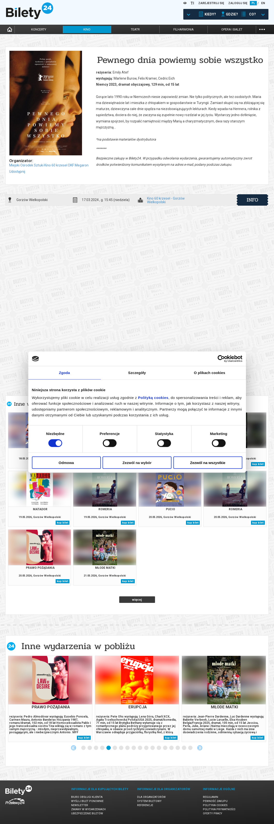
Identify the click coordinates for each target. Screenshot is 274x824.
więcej (137, 599)
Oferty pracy (212, 813)
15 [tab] (171, 748)
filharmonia (183, 29)
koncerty (38, 29)
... (262, 29)
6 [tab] (115, 748)
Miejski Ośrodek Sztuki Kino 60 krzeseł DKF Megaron (49, 165)
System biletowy (149, 801)
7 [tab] (121, 748)
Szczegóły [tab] (137, 373)
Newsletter (79, 805)
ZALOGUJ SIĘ (237, 3)
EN (263, 3)
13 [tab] (159, 748)
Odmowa (66, 462)
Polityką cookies (153, 397)
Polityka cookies (215, 805)
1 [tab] (83, 748)
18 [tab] (190, 748)
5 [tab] (108, 748)
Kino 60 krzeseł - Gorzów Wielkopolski (166, 200)
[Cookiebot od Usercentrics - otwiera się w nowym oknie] (221, 358)
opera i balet (231, 29)
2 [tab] (90, 748)
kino (86, 29)
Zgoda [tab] (64, 373)
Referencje (145, 805)
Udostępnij (17, 171)
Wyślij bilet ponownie (87, 801)
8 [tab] (127, 748)
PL (253, 3)
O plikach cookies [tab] (209, 373)
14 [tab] (165, 748)
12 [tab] (152, 748)
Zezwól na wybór (136, 462)
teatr (135, 29)
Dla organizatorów (151, 797)
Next (199, 747)
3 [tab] (96, 748)
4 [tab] (102, 748)
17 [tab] (184, 748)
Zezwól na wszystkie (207, 462)
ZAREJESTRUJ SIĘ (211, 3)
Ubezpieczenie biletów (87, 813)
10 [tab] (140, 748)
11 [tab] (146, 748)
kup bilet (258, 464)
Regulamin (210, 797)
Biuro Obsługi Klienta (87, 797)
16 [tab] (178, 748)
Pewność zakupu (215, 801)
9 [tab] (134, 748)
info (252, 200)
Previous (73, 747)
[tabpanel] (50, 699)
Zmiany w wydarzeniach (88, 809)
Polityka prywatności (219, 809)
